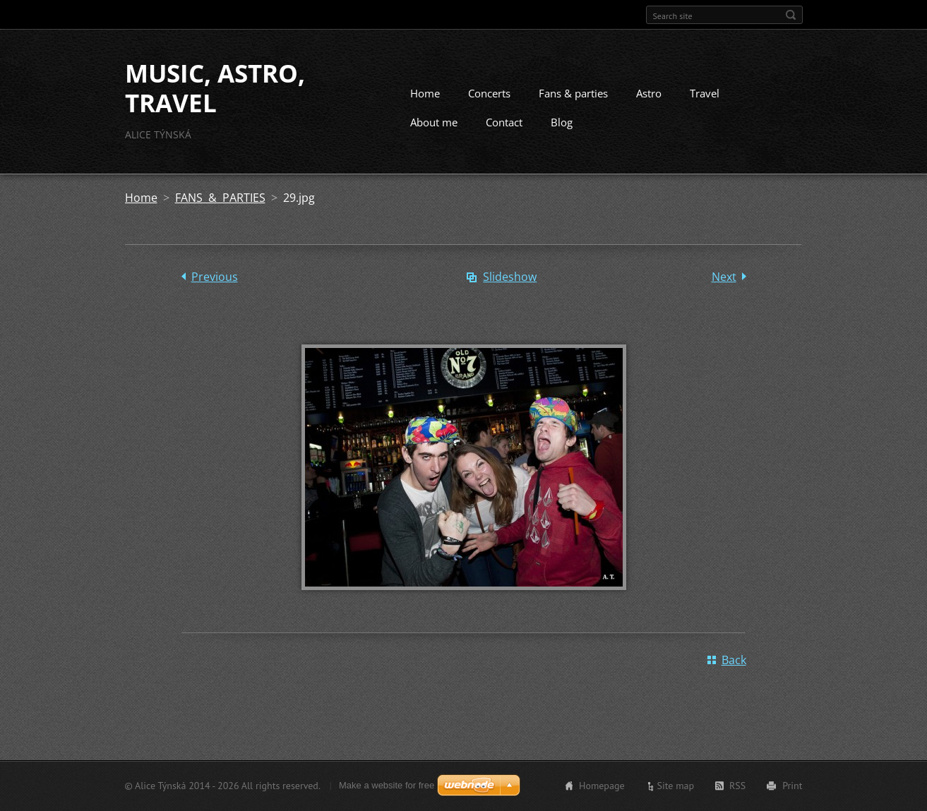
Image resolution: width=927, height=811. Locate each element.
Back (734, 660)
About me (433, 122)
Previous (214, 276)
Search (791, 15)
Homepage (602, 785)
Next (724, 276)
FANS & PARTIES (220, 197)
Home (425, 93)
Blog (562, 122)
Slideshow (510, 276)
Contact (504, 122)
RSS (737, 785)
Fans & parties (573, 93)
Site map (676, 785)
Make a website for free (386, 785)
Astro (649, 93)
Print (792, 785)
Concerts (489, 93)
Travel (704, 93)
